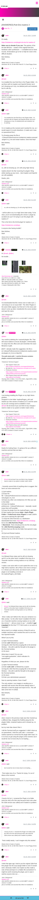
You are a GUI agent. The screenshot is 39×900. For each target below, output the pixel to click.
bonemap (8, 248)
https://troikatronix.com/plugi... (11, 223)
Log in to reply (32, 27)
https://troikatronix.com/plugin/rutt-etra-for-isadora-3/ (18, 40)
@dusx (4, 443)
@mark (4, 77)
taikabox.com (5, 91)
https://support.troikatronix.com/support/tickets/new (20, 364)
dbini (7, 73)
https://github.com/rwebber (13, 375)
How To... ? (8, 26)
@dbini (4, 111)
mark (7, 33)
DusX (7, 331)
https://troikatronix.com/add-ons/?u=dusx (24, 366)
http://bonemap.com (7, 274)
